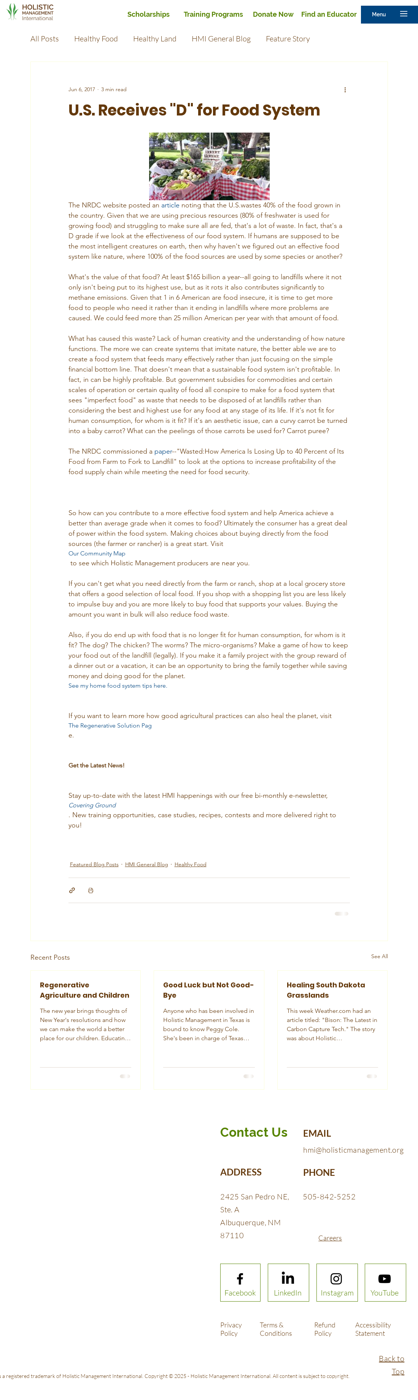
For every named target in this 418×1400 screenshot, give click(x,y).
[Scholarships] (148, 14)
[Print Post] (90, 890)
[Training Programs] (213, 14)
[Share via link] (72, 890)
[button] (379, 14)
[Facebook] (240, 1292)
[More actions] (345, 89)
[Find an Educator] (329, 14)
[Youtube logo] (384, 1278)
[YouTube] (384, 1292)
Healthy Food (96, 38)
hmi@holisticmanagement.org (353, 1150)
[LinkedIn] (287, 1292)
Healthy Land (154, 38)
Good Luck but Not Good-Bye (208, 990)
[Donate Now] (273, 14)
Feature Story (288, 38)
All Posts (44, 38)
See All (379, 956)
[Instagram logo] (336, 1278)
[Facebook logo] (240, 1278)
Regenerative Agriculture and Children (84, 990)
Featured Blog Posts (94, 864)
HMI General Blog (221, 38)
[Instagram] (337, 1292)
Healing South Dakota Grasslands (326, 990)
